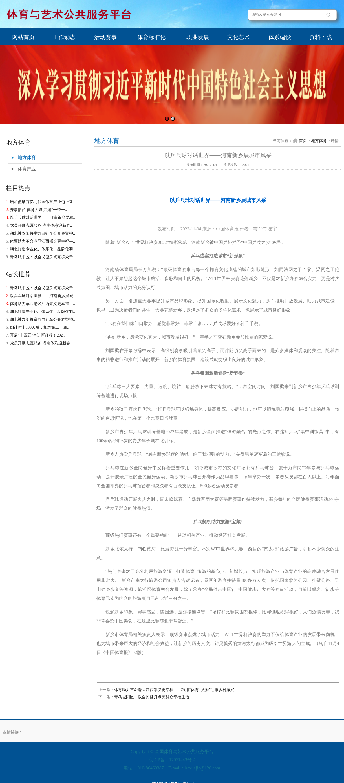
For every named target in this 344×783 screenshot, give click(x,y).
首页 (303, 141)
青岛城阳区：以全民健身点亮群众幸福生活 (151, 697)
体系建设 (279, 37)
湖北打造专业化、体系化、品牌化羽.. (42, 249)
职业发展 (197, 37)
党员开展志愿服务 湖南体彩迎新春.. (41, 225)
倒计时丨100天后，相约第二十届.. (39, 327)
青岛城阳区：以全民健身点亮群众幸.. (42, 257)
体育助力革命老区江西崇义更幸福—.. (42, 241)
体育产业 (27, 168)
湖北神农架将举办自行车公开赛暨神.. (42, 233)
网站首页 (23, 37)
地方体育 (27, 157)
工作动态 (64, 37)
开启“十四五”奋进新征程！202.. (37, 335)
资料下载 (320, 37)
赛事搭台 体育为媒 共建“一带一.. (38, 210)
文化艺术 (238, 37)
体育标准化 (151, 37)
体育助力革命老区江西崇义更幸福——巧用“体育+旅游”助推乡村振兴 (174, 690)
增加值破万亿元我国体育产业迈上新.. (42, 202)
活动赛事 (105, 37)
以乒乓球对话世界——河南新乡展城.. (42, 217)
